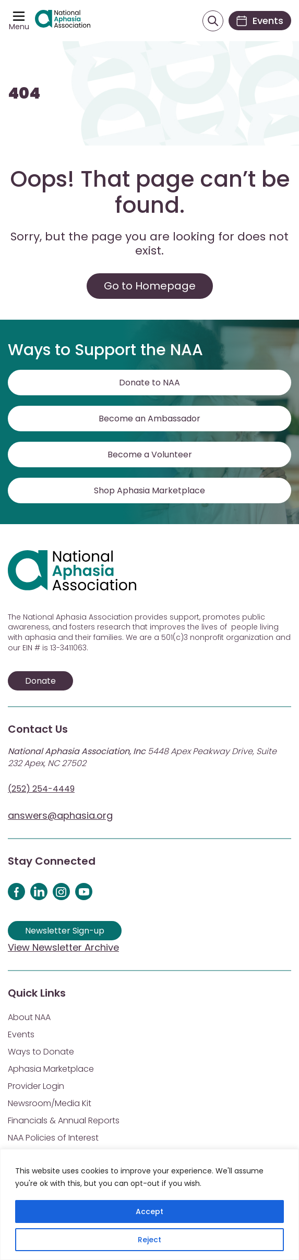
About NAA (29, 1017)
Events (21, 1034)
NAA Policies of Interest (53, 1138)
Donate (40, 681)
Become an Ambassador (149, 419)
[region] (149, 1204)
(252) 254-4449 (41, 789)
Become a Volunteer (149, 455)
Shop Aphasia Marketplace (149, 490)
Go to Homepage (150, 285)
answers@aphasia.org (60, 815)
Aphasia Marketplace (51, 1069)
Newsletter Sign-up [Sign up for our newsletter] (64, 931)
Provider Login (36, 1086)
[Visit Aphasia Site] (62, 20)
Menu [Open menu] (19, 26)
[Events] (260, 20)
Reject (149, 1239)
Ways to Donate (41, 1052)
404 (24, 93)
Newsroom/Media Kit (49, 1103)
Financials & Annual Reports (63, 1120)
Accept (149, 1211)
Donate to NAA (149, 383)
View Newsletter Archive (63, 947)
